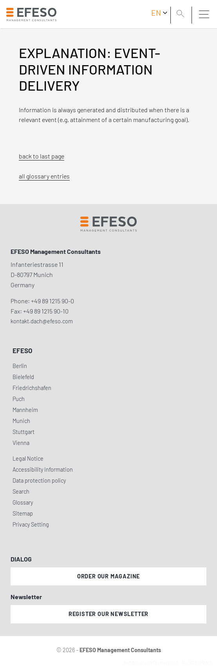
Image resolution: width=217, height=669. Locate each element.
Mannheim (25, 410)
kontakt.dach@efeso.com (42, 321)
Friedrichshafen (32, 388)
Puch (19, 399)
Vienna (21, 442)
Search (21, 491)
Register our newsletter (108, 614)
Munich (21, 420)
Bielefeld (23, 377)
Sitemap (23, 513)
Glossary (23, 502)
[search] (181, 14)
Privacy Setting (31, 524)
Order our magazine (108, 576)
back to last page (41, 156)
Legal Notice (28, 458)
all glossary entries (44, 176)
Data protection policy (39, 480)
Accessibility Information (43, 469)
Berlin (20, 366)
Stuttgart (23, 431)
